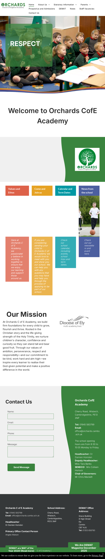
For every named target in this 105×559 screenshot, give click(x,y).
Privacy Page (97, 555)
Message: (12, 444)
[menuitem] (31, 4)
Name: (11, 411)
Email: (11, 422)
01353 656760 (89, 530)
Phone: (11, 433)
